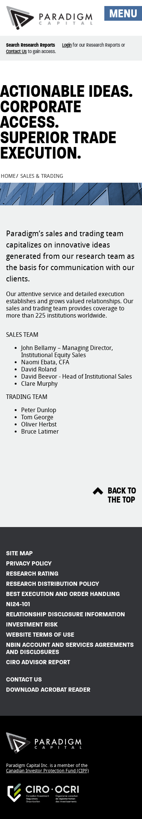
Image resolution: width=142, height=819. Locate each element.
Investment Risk (32, 624)
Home (8, 176)
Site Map (19, 553)
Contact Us (16, 51)
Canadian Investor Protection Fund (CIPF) (47, 770)
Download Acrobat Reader (48, 689)
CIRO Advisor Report (38, 662)
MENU (123, 13)
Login (67, 45)
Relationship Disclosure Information (65, 614)
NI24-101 (18, 604)
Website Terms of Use (40, 634)
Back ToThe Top (122, 495)
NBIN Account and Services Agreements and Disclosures (70, 648)
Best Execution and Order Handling (63, 593)
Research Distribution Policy (52, 583)
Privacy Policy (29, 563)
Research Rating (32, 573)
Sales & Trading (41, 176)
